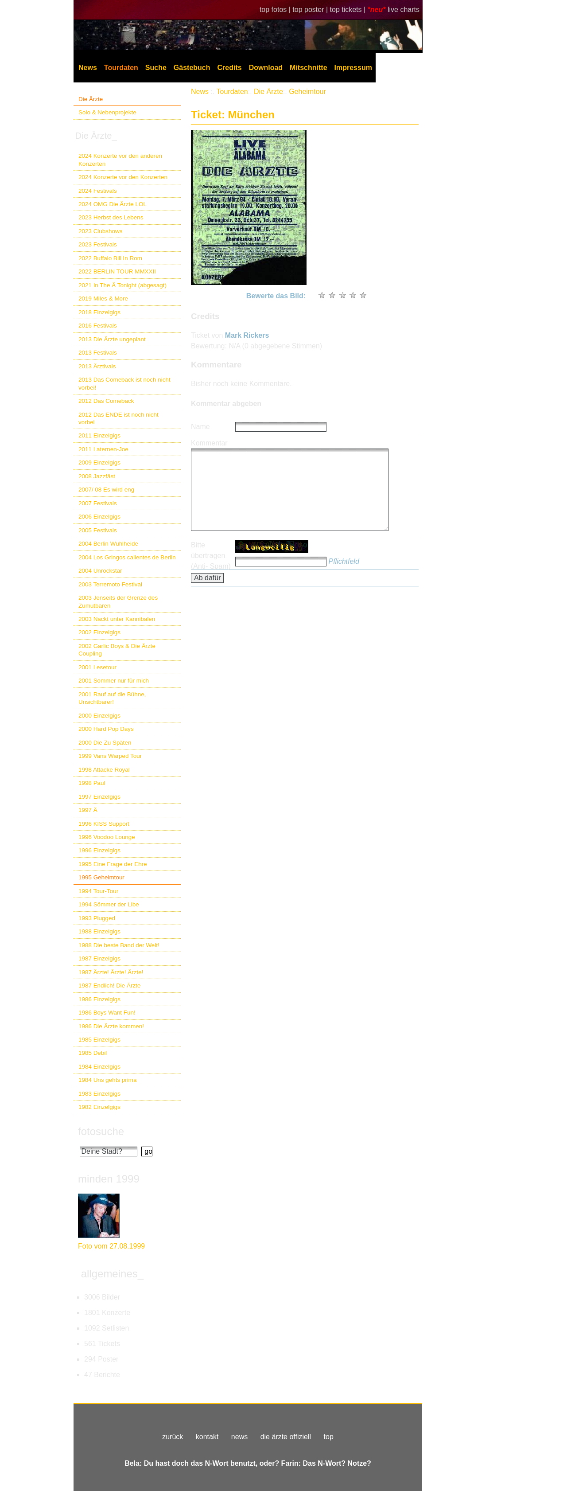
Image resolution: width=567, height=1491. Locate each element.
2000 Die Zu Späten (105, 742)
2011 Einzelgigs (99, 435)
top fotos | (276, 9)
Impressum (353, 67)
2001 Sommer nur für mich (113, 680)
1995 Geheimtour (101, 877)
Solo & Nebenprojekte (107, 112)
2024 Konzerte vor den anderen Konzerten (120, 159)
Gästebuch (192, 67)
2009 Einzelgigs (99, 462)
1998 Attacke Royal (104, 769)
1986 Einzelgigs (99, 999)
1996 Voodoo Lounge (106, 837)
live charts (403, 9)
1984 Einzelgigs (99, 1066)
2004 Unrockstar (100, 570)
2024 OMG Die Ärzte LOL (112, 204)
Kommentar (209, 443)
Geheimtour (307, 91)
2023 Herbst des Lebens (110, 217)
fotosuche (101, 1131)
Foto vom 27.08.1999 (111, 1246)
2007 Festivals (97, 503)
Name (200, 426)
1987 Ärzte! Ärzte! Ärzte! (110, 972)
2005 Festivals (97, 530)
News (87, 67)
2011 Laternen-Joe (103, 449)
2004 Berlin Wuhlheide (108, 543)
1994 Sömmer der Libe (108, 904)
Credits (229, 67)
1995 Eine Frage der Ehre (112, 864)
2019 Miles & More (103, 298)
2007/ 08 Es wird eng (106, 489)
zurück (172, 1436)
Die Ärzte (90, 99)
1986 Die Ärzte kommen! (111, 1026)
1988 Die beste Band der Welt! (118, 945)
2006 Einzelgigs (99, 516)
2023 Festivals (97, 244)
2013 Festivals (97, 352)
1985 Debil (92, 1053)
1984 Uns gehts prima (107, 1080)
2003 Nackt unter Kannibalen (116, 619)
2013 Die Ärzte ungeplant (112, 339)
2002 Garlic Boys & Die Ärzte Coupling (116, 650)
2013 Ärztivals (97, 366)
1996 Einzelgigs (99, 850)
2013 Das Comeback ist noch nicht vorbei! (124, 383)
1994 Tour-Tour (98, 891)
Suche (156, 67)
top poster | (311, 9)
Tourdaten (121, 67)
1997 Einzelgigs (99, 796)
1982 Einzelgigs (99, 1107)
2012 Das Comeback (106, 401)
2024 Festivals (97, 190)
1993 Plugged (96, 918)
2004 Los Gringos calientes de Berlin (127, 557)
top (329, 1436)
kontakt (207, 1436)
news (239, 1436)
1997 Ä (87, 810)
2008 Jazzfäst (96, 476)
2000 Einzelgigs (99, 715)
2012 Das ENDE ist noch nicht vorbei (118, 418)
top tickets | (349, 9)
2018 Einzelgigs (99, 312)
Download (266, 67)
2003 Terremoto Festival (110, 584)
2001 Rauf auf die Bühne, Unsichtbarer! (112, 698)
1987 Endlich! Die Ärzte (109, 985)
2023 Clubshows (100, 231)
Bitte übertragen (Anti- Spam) (211, 555)
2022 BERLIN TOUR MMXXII (117, 271)
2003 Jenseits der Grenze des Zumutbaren (118, 601)
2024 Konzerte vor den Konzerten (122, 177)
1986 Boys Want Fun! (107, 1012)
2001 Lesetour (97, 667)
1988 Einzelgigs (99, 931)
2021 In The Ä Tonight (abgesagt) (122, 285)
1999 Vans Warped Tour (110, 756)
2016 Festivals (97, 325)
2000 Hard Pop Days (106, 729)
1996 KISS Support (103, 823)
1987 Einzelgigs (99, 958)
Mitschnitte (308, 67)
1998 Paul (91, 783)
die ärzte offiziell (285, 1436)
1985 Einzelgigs (99, 1039)
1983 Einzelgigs (99, 1093)
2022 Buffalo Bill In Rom (110, 258)
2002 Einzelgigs (99, 632)
